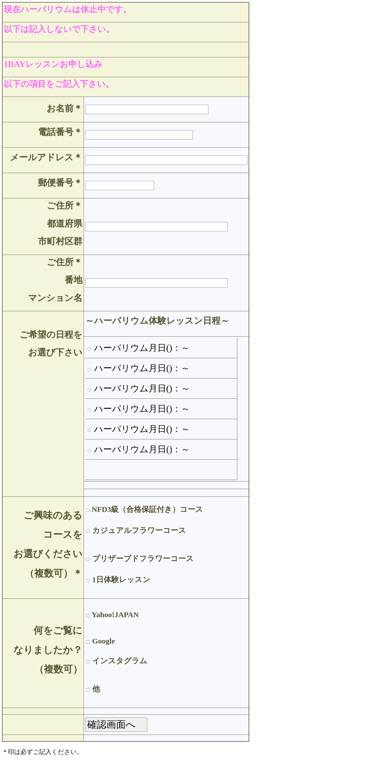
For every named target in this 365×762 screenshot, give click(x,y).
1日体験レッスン (121, 579)
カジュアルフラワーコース (139, 530)
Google (103, 641)
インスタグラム (119, 660)
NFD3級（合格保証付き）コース (147, 509)
